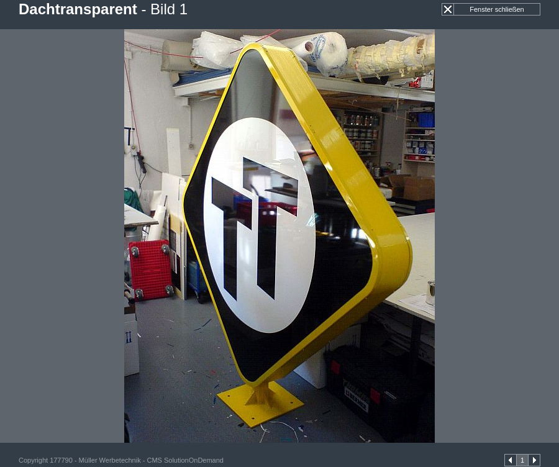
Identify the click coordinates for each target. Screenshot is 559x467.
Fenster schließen (497, 9)
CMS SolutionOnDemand (185, 460)
